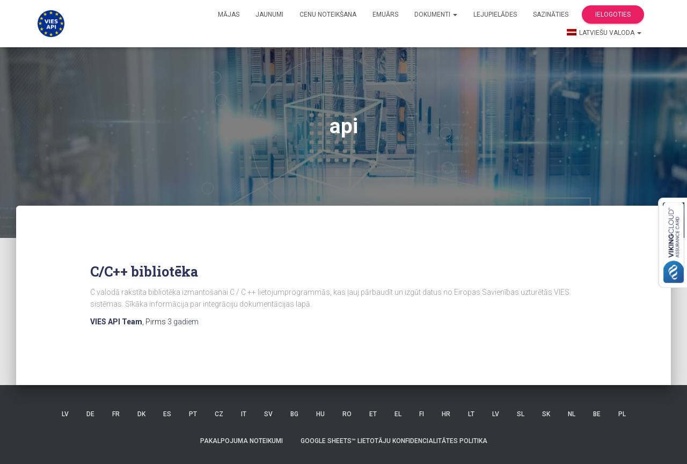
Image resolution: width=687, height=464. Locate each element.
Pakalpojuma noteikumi (241, 441)
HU (320, 414)
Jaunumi (269, 14)
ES (167, 414)
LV (65, 414)
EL (397, 414)
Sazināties (550, 14)
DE (90, 414)
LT (471, 414)
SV (268, 414)
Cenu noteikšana (327, 14)
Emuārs (385, 14)
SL (520, 414)
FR (116, 414)
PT (193, 414)
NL (571, 414)
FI (421, 414)
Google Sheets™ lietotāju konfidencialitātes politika (394, 441)
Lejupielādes (495, 14)
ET (373, 414)
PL (622, 414)
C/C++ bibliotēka (144, 271)
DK (141, 414)
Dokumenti (435, 14)
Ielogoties (613, 14)
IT (243, 414)
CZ (219, 414)
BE (597, 414)
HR (446, 414)
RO (347, 414)
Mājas (228, 14)
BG (294, 414)
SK (546, 414)
